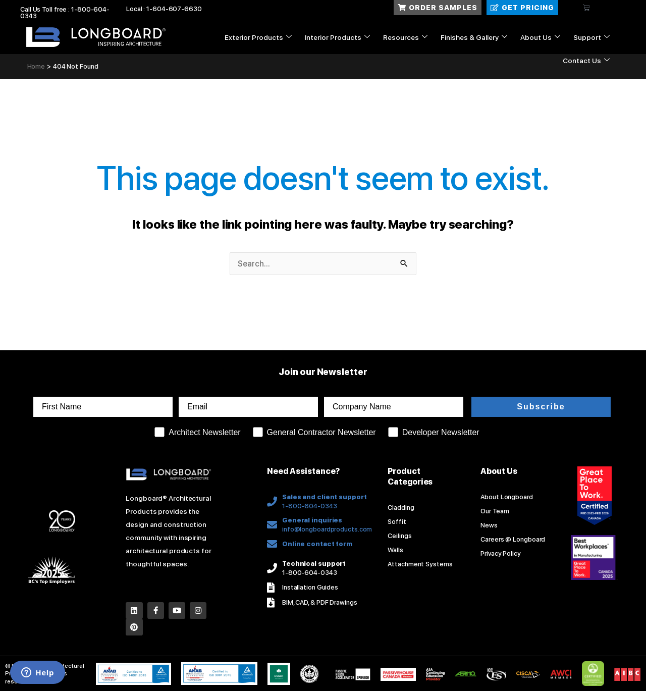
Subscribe (541, 406)
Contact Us (586, 61)
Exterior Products (258, 37)
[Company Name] (393, 407)
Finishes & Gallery (474, 37)
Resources (405, 37)
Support (591, 37)
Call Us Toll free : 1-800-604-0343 (65, 13)
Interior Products (337, 37)
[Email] (248, 407)
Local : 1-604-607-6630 (164, 9)
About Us (540, 37)
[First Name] (103, 407)
